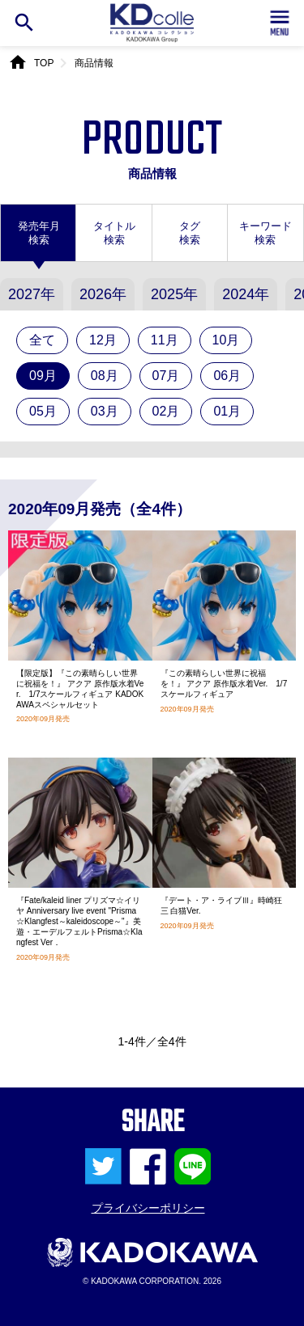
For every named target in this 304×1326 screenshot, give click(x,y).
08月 (104, 375)
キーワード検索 (265, 233)
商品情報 (94, 63)
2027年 (31, 294)
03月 (104, 411)
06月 (227, 375)
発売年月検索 (39, 233)
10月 (226, 340)
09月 (43, 375)
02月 (166, 411)
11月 (164, 340)
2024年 (245, 294)
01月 (227, 411)
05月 (43, 411)
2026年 (102, 294)
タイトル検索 (114, 233)
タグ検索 (189, 233)
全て (42, 340)
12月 (103, 340)
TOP (44, 63)
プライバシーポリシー (148, 1207)
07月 (166, 375)
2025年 (174, 294)
